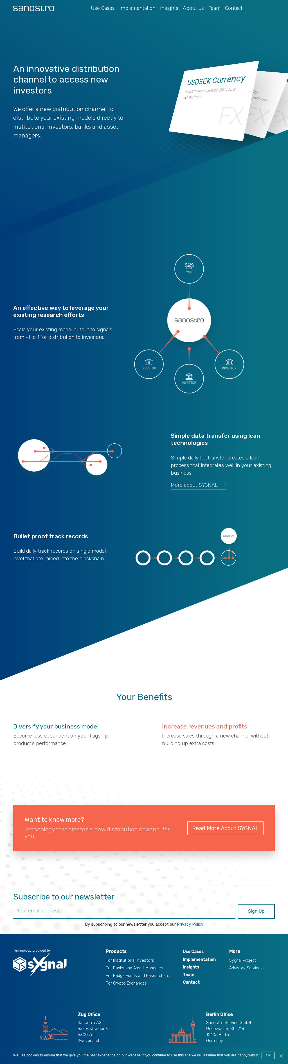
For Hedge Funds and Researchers (137, 975)
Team (214, 8)
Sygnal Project (242, 960)
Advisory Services (246, 968)
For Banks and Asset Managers (134, 968)
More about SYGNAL (198, 485)
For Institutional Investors (130, 960)
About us (193, 8)
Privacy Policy (190, 924)
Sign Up (256, 911)
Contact (233, 8)
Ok (268, 1055)
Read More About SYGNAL (225, 828)
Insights (169, 8)
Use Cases (103, 8)
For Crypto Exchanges (126, 983)
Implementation (137, 8)
